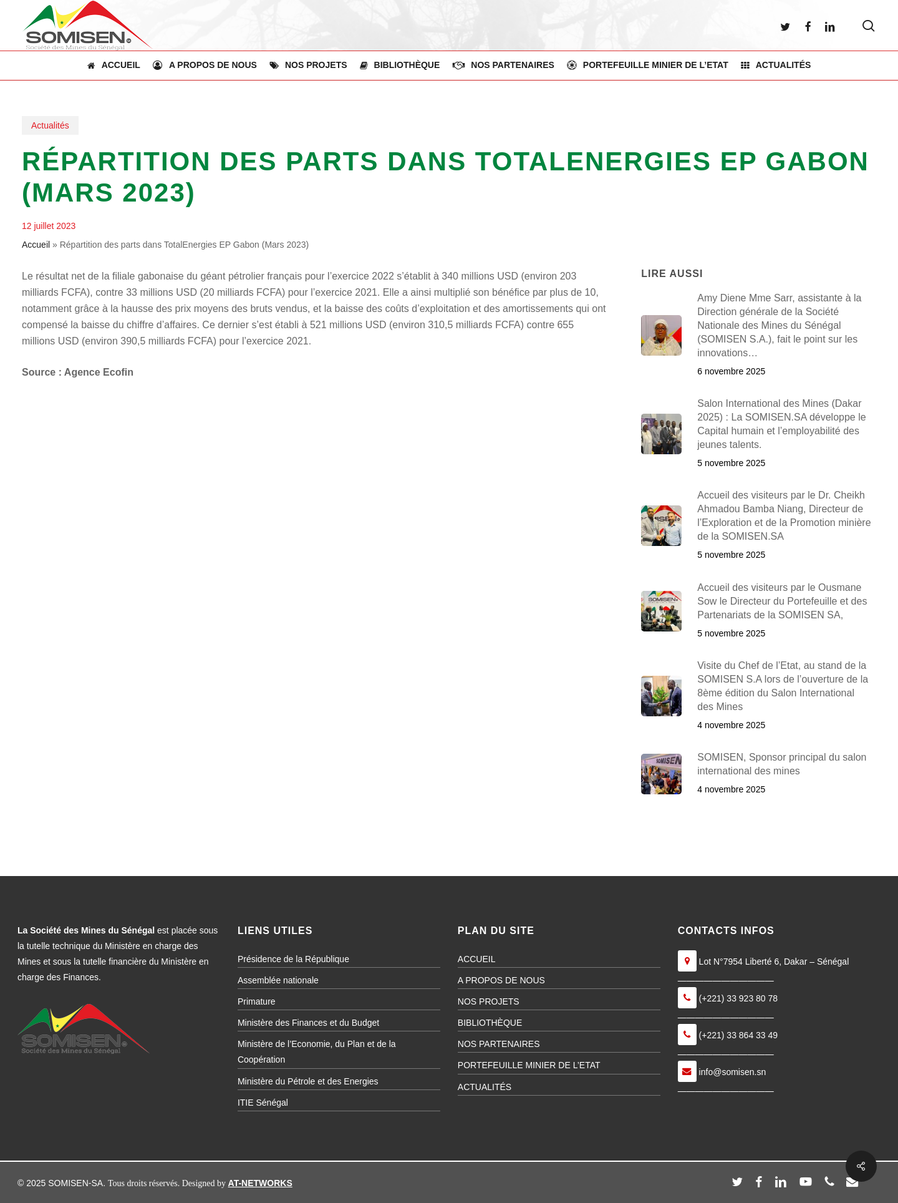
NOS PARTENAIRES (499, 1044)
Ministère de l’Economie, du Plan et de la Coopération (317, 1051)
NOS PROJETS (488, 1001)
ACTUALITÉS (484, 1087)
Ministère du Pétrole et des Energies (308, 1081)
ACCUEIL (477, 959)
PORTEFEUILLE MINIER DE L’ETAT (529, 1065)
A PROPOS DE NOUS (501, 980)
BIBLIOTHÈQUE (490, 1023)
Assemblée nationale (278, 980)
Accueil (36, 245)
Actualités (50, 125)
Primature (257, 1001)
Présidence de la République (293, 959)
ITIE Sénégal (263, 1103)
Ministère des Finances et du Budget (308, 1023)
